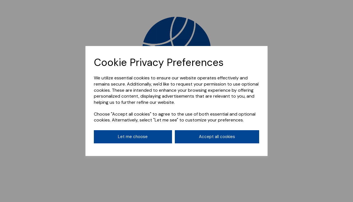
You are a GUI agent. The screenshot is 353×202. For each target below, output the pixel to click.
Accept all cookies (217, 136)
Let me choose (133, 136)
